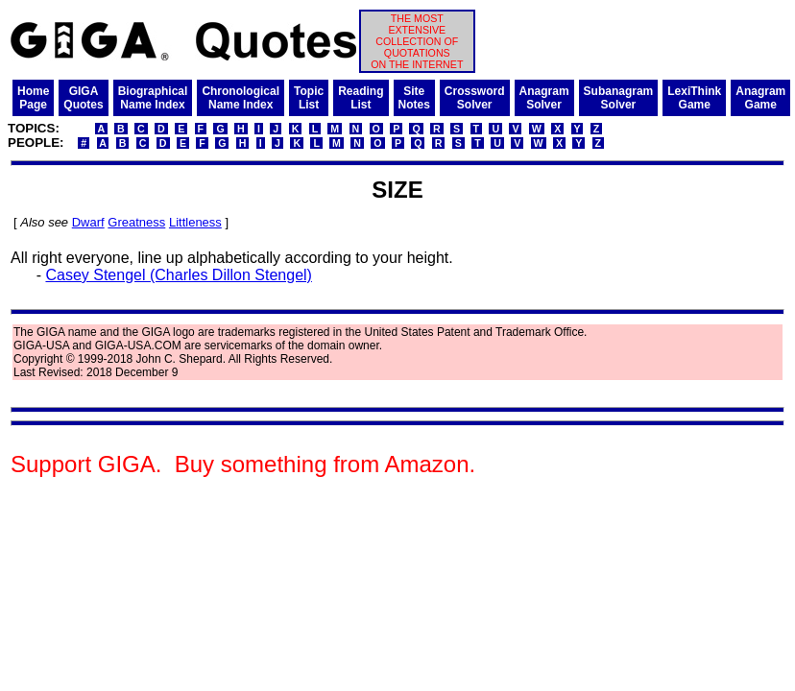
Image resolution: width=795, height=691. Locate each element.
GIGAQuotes (83, 97)
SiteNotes (414, 97)
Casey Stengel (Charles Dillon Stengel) (178, 275)
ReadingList (360, 97)
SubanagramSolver (619, 97)
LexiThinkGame (694, 97)
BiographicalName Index (153, 97)
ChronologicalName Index (240, 97)
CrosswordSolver (475, 97)
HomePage (33, 97)
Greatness (136, 222)
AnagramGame (760, 97)
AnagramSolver (544, 97)
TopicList (309, 97)
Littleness (195, 222)
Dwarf (88, 222)
